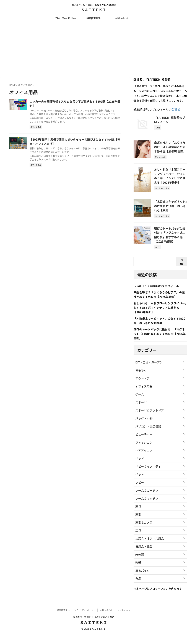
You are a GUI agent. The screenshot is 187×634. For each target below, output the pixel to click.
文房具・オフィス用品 (147, 543)
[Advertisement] (93, 49)
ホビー (139, 487)
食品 (137, 583)
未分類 (139, 559)
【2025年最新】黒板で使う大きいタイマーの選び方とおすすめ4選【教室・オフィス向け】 (83, 150)
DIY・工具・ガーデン (147, 367)
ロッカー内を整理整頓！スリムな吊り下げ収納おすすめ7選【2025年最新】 (82, 104)
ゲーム (139, 399)
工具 (137, 535)
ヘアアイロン (142, 455)
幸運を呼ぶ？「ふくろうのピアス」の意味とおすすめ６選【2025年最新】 (170, 146)
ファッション (142, 447)
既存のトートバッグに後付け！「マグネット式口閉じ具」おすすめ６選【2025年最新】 (169, 231)
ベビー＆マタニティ (146, 471)
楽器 (137, 567)
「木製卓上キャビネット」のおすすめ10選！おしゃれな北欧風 (170, 203)
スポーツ (140, 407)
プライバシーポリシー (65, 18)
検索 (181, 257)
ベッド (139, 463)
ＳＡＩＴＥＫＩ (93, 9)
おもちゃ (140, 375)
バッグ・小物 (142, 423)
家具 (137, 511)
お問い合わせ (122, 18)
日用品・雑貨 (142, 551)
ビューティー (142, 439)
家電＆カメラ (142, 527)
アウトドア (141, 383)
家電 (137, 519)
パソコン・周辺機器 (146, 431)
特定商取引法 (93, 18)
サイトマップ (123, 610)
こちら (175, 109)
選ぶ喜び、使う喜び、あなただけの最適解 (93, 617)
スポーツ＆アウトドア (147, 415)
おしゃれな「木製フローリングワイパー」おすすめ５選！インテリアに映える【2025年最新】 (170, 173)
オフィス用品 (142, 391)
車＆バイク (141, 575)
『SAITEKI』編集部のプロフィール (159, 282)
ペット (139, 479)
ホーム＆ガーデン (145, 495)
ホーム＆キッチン (145, 503)
